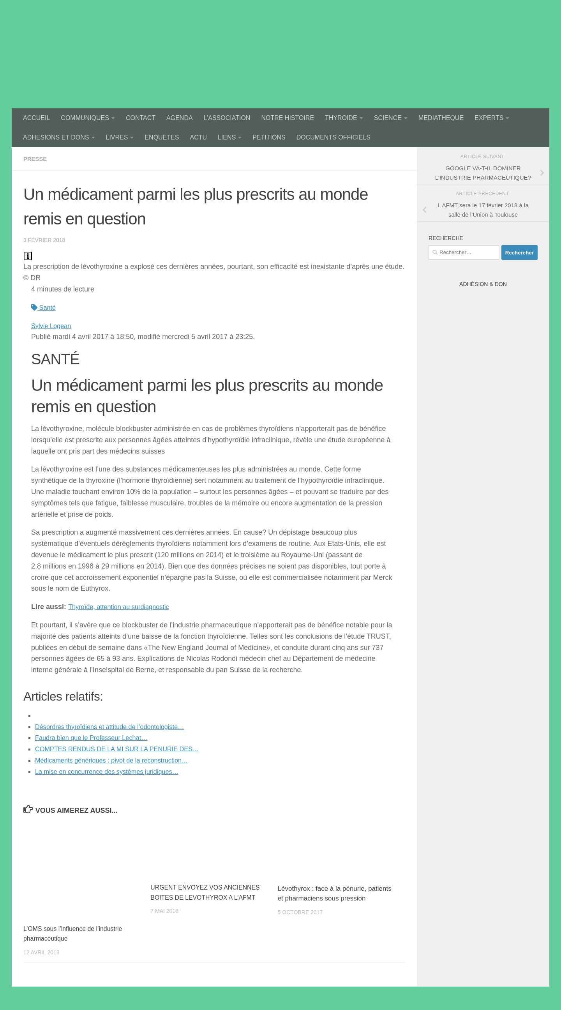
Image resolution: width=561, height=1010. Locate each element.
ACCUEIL (36, 118)
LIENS (227, 137)
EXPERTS (489, 118)
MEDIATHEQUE (441, 118)
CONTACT (140, 118)
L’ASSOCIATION (227, 118)
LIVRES (117, 137)
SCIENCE (388, 118)
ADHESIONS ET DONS (56, 137)
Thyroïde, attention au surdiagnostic (124, 607)
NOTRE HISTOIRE (287, 118)
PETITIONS (268, 137)
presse (36, 158)
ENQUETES (162, 137)
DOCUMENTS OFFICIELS (333, 137)
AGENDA (179, 118)
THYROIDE (341, 118)
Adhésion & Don (483, 284)
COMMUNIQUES (85, 118)
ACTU (198, 137)
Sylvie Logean (53, 326)
